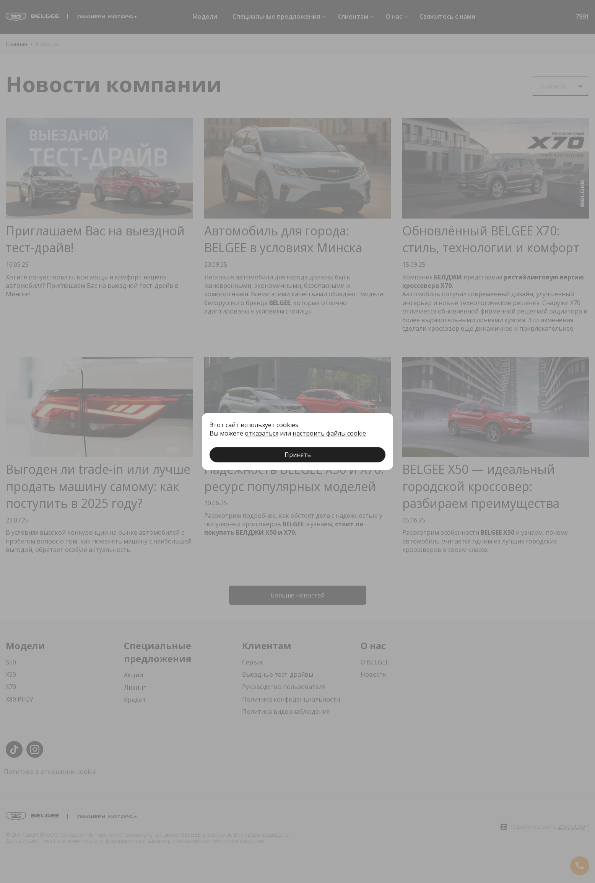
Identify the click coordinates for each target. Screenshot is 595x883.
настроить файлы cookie (329, 433)
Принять (297, 454)
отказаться (261, 433)
